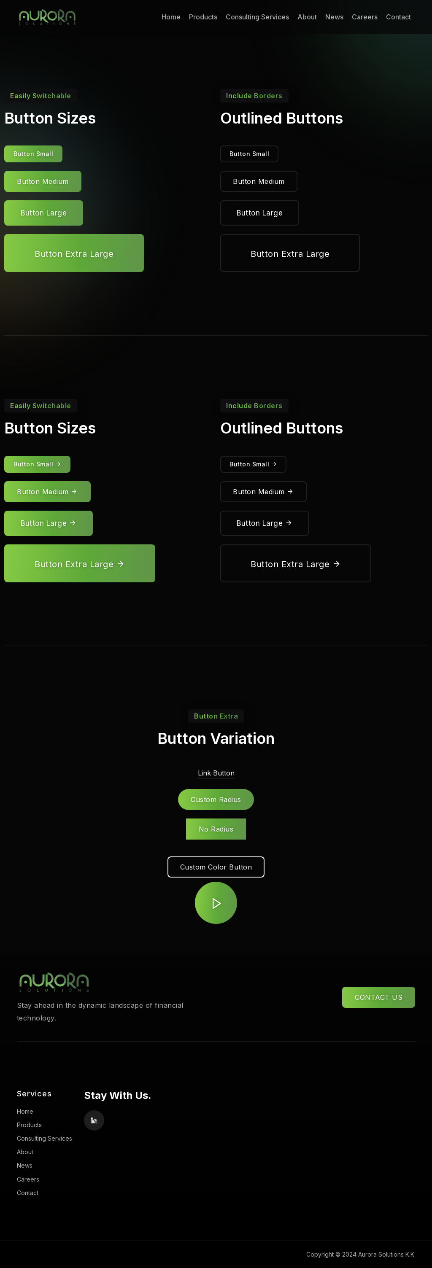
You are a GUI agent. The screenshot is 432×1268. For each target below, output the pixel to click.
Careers (365, 17)
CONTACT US (378, 997)
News (334, 17)
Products (203, 17)
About (307, 17)
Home (171, 17)
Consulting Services (257, 17)
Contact (398, 17)
